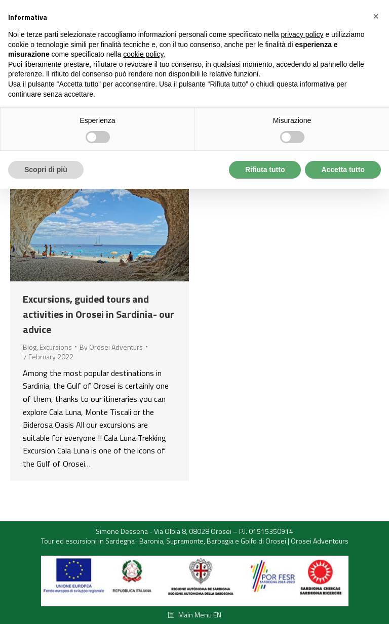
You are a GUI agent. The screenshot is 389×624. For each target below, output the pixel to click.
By (111, 347)
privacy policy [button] (302, 34)
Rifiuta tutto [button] (265, 169)
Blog (29, 347)
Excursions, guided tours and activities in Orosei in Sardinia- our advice (98, 314)
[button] (376, 16)
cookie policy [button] (143, 54)
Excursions (56, 347)
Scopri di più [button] (45, 169)
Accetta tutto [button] (343, 169)
